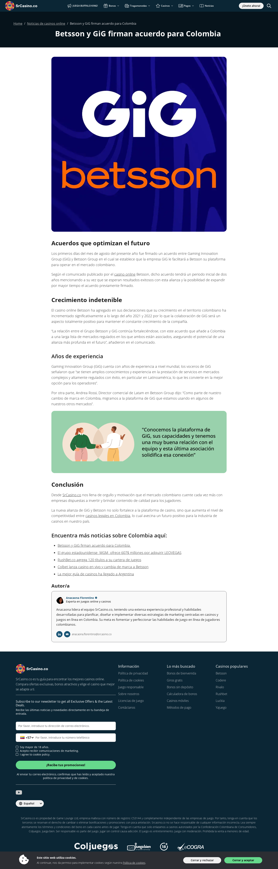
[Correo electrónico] (66, 726)
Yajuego (221, 707)
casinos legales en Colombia (107, 515)
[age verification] (17, 747)
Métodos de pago (179, 707)
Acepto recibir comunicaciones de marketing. (47, 750)
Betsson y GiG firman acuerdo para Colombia (94, 545)
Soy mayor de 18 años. (32, 747)
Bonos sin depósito (180, 687)
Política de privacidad (133, 673)
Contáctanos (126, 707)
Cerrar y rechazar (202, 860)
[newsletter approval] (17, 750)
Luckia (220, 701)
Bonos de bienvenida (181, 673)
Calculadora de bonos (182, 694)
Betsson (221, 673)
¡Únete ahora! (251, 6)
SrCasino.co (71, 495)
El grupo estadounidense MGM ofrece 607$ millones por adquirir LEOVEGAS (119, 552)
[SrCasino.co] (27, 6)
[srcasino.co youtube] (19, 792)
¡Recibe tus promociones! (65, 765)
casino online (124, 274)
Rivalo (220, 687)
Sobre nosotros (128, 694)
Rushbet (221, 694)
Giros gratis (174, 680)
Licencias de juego (131, 701)
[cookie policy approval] (17, 754)
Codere (221, 680)
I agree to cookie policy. (33, 754)
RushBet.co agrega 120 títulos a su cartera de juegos (99, 559)
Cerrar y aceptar (243, 860)
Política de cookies (131, 680)
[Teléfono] (66, 737)
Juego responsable (131, 687)
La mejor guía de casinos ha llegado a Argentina (96, 574)
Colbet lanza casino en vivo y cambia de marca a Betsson (103, 566)
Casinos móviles (178, 701)
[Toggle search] (269, 5)
